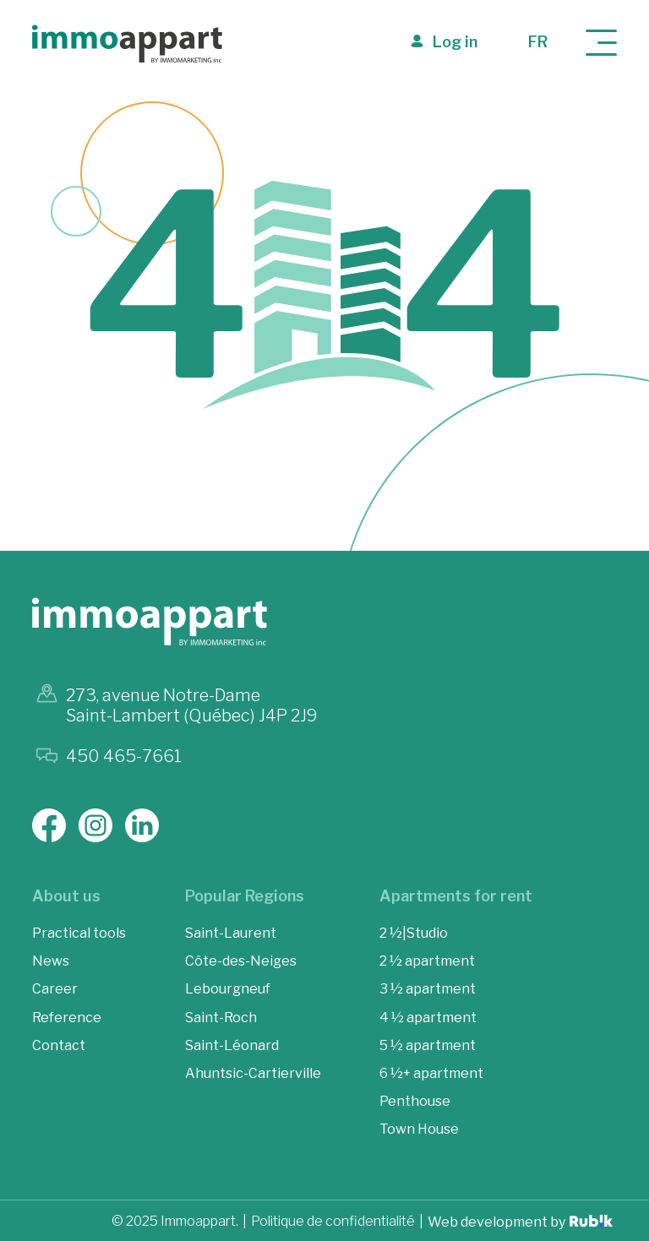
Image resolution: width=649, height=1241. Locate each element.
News (50, 961)
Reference (66, 1018)
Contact (58, 1045)
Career (55, 989)
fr (538, 42)
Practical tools (79, 933)
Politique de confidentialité (333, 1222)
